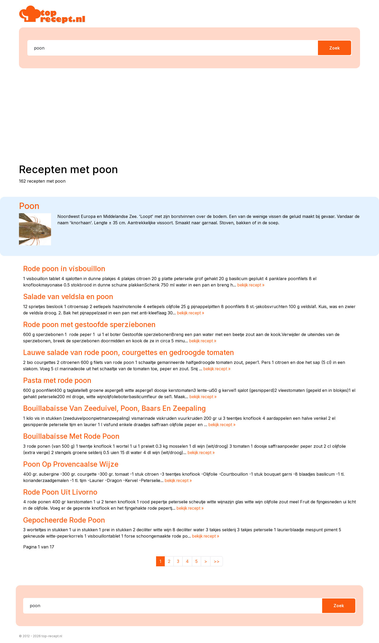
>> (217, 560)
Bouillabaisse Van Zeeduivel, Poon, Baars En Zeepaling (118, 407)
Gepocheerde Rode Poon (66, 519)
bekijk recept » (252, 285)
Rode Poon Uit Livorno (61, 491)
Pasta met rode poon (58, 380)
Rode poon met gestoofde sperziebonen (92, 324)
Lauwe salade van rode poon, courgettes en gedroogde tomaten (134, 352)
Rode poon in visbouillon (65, 268)
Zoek (334, 48)
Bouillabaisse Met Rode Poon (73, 435)
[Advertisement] (189, 113)
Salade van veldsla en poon (70, 296)
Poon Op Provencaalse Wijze (73, 463)
